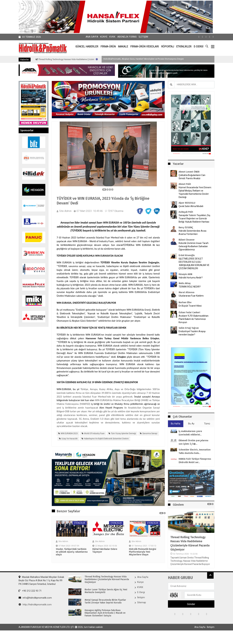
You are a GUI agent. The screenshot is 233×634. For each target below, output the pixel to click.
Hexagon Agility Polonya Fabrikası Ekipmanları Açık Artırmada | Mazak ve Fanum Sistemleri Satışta (105, 613)
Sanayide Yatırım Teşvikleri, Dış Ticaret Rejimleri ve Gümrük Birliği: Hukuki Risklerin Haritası (194, 218)
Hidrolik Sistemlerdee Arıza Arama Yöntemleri (192, 232)
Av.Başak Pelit (186, 212)
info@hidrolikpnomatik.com (35, 597)
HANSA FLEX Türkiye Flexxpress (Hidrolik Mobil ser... (195, 461)
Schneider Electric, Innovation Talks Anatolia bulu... (195, 451)
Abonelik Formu (127, 36)
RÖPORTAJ (167, 46)
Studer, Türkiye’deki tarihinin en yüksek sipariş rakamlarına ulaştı (72, 552)
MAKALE (123, 46)
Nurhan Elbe (185, 302)
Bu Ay (191, 423)
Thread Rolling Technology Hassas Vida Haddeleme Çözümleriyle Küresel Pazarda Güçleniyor (94, 59)
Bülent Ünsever (187, 239)
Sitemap (141, 602)
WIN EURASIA (111, 222)
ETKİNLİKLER (183, 46)
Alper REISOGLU (187, 203)
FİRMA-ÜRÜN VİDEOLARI (144, 46)
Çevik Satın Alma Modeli (191, 206)
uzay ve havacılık (69, 439)
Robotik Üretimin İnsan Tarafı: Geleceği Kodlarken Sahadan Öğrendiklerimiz (194, 246)
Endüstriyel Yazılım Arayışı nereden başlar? (192, 333)
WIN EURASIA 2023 (69, 433)
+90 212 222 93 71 (30, 590)
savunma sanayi (149, 433)
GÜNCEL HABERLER (86, 46)
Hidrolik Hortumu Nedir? (191, 277)
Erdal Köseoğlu (187, 255)
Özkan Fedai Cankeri (189, 312)
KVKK (112, 36)
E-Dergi (141, 592)
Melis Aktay (185, 283)
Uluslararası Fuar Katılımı (191, 295)
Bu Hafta (175, 423)
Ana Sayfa (92, 36)
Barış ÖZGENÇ (186, 227)
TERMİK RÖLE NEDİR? (190, 286)
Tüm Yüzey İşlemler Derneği (144, 226)
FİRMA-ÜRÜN (108, 46)
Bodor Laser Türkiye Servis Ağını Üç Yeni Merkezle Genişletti (106, 591)
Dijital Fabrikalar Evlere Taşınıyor (104, 550)
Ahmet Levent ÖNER (189, 171)
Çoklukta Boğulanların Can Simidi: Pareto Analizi (192, 177)
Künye (103, 36)
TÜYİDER (127, 245)
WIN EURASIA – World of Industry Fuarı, (93, 241)
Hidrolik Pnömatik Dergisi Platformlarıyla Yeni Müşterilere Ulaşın (142, 552)
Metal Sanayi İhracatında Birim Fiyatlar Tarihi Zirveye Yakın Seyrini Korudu (105, 601)
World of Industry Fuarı (94, 433)
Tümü (207, 423)
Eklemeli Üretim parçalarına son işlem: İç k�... (193, 442)
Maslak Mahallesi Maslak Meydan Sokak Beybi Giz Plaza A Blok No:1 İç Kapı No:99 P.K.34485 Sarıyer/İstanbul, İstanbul (41, 580)
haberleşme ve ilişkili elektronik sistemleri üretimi (106, 439)
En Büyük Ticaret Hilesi (190, 305)
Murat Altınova (186, 292)
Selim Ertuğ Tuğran (189, 328)
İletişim (143, 36)
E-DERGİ (198, 46)
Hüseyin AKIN (185, 274)
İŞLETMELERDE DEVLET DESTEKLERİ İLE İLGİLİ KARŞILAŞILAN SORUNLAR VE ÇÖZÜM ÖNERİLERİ (194, 263)
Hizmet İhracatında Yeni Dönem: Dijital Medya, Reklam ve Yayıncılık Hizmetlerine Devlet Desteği (195, 192)
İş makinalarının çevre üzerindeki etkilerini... (190, 433)
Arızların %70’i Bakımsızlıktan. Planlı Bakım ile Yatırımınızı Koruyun (194, 319)
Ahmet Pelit (185, 184)
